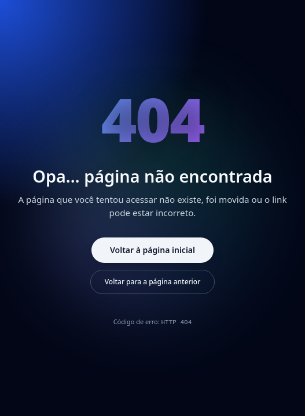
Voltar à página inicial (152, 249)
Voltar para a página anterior (153, 282)
